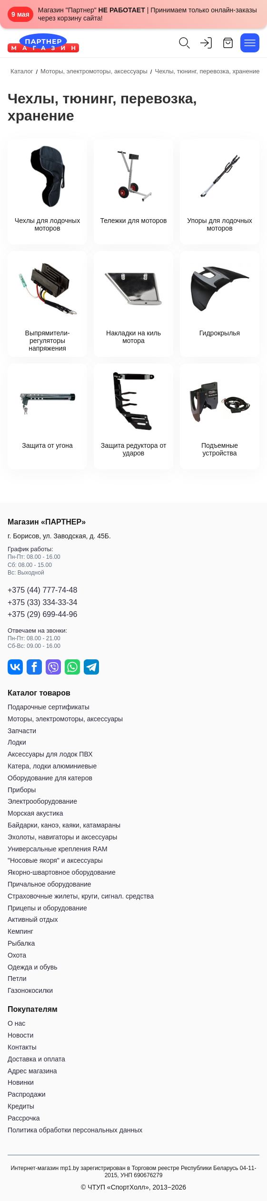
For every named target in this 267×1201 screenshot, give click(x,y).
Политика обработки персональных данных (75, 1130)
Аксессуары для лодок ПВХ (50, 754)
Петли (17, 978)
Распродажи (27, 1094)
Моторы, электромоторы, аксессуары (65, 719)
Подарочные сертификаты (48, 707)
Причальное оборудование (49, 884)
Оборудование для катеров (50, 778)
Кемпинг (20, 931)
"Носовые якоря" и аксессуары (55, 860)
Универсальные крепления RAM (58, 849)
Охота (17, 955)
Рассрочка (24, 1118)
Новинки (21, 1082)
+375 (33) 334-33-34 (42, 602)
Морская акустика (35, 813)
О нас (16, 1023)
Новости (20, 1035)
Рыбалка (21, 943)
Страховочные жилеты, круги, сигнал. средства (81, 896)
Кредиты (21, 1106)
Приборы (22, 790)
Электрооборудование (42, 801)
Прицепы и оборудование (47, 908)
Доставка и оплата (36, 1059)
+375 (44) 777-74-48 (42, 590)
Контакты (22, 1047)
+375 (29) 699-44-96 (42, 614)
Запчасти (22, 731)
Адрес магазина (32, 1071)
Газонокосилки (30, 990)
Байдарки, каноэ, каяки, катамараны (64, 825)
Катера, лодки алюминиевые (52, 766)
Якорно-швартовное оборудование (62, 872)
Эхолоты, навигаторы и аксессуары (62, 837)
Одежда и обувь (33, 967)
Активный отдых (33, 919)
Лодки (17, 742)
